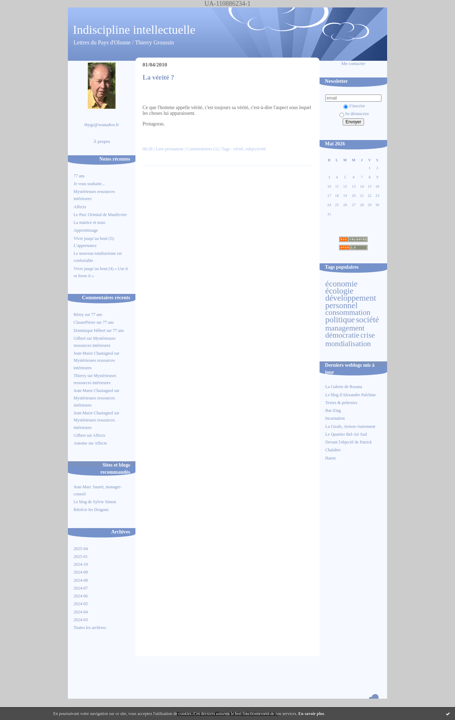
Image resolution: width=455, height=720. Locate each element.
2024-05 (81, 603)
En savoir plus (311, 713)
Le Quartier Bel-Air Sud (346, 434)
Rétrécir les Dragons (91, 509)
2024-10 (81, 564)
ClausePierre (84, 322)
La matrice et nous (89, 222)
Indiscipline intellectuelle (134, 29)
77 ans (79, 175)
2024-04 (81, 611)
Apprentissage (86, 230)
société (367, 319)
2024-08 (81, 580)
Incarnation (335, 418)
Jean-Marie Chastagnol (93, 353)
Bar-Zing (333, 410)
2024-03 (81, 619)
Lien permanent (169, 148)
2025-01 (81, 556)
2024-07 (81, 588)
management (344, 328)
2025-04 (81, 548)
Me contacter (353, 63)
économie (341, 283)
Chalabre (333, 449)
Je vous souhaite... (89, 183)
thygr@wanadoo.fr (101, 124)
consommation (347, 312)
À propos (101, 141)
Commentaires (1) (203, 148)
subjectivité (256, 148)
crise (367, 335)
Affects (80, 206)
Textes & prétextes (341, 402)
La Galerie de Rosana (343, 386)
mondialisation (348, 343)
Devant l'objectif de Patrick (348, 442)
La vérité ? (158, 77)
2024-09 (81, 572)
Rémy (79, 314)
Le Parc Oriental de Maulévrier (101, 214)
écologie (339, 290)
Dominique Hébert (90, 330)
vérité (238, 148)
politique (340, 319)
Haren (330, 458)
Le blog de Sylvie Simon (95, 501)
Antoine (80, 443)
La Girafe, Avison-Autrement (350, 426)
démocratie (342, 335)
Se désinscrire (354, 113)
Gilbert (80, 338)
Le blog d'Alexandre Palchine (350, 394)
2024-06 (81, 595)
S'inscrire (354, 105)
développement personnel (350, 301)
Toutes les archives (90, 627)
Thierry (80, 375)
